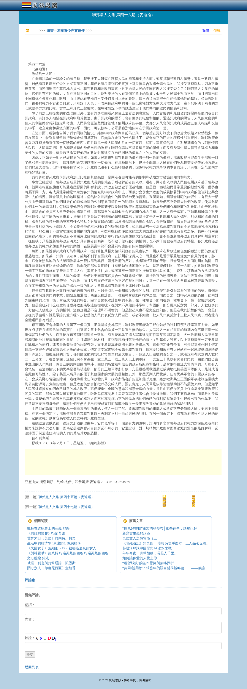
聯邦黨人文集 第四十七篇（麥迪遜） (66, 507)
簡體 (205, 30)
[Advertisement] (103, 47)
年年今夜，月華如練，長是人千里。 (150, 553)
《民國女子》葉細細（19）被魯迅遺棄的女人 (61, 548)
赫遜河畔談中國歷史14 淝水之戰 (147, 548)
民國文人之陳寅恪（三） (141, 538)
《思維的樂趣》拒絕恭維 (46, 533)
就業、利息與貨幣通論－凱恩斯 (51, 563)
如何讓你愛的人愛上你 (139, 558)
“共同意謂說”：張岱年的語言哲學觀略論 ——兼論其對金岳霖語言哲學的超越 (184, 568)
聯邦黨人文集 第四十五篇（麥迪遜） (66, 497)
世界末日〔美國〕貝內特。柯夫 (51, 538)
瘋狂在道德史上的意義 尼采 (48, 528)
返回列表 (32, 667)
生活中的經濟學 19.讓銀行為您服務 (54, 543)
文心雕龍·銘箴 (38, 558)
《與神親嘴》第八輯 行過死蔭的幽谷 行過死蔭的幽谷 (67, 553)
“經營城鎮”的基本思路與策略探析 (148, 563)
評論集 (30, 580)
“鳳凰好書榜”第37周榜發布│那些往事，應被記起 (159, 528)
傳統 (217, 30)
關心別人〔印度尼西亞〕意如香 (51, 568)
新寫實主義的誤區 (136, 533)
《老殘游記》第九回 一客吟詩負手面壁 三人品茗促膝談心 (167, 543)
